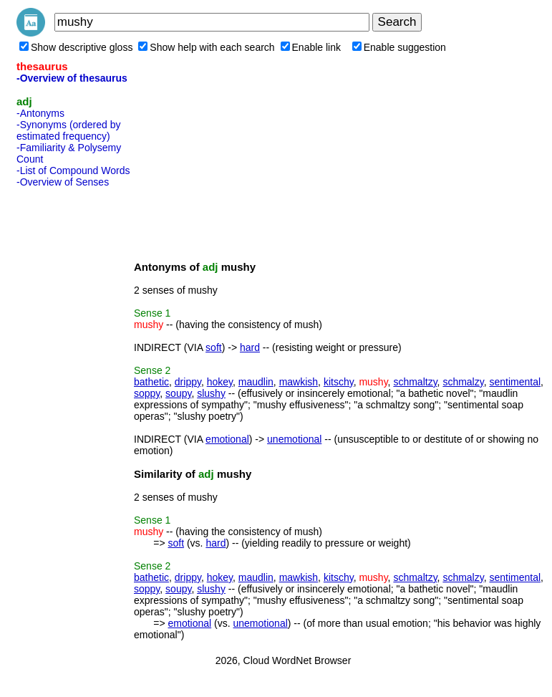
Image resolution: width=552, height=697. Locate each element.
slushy (211, 393)
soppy (147, 393)
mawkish (298, 382)
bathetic (151, 382)
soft (213, 347)
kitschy (339, 382)
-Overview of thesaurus (71, 78)
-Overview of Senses (62, 182)
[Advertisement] (73, 408)
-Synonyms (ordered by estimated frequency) (68, 130)
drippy (188, 382)
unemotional (294, 439)
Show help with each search (206, 47)
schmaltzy (415, 382)
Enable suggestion (399, 47)
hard (250, 347)
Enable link (311, 47)
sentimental (515, 382)
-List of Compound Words (73, 170)
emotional (227, 439)
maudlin (255, 382)
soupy (178, 393)
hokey (220, 382)
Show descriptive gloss (75, 47)
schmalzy (462, 382)
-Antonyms (40, 113)
